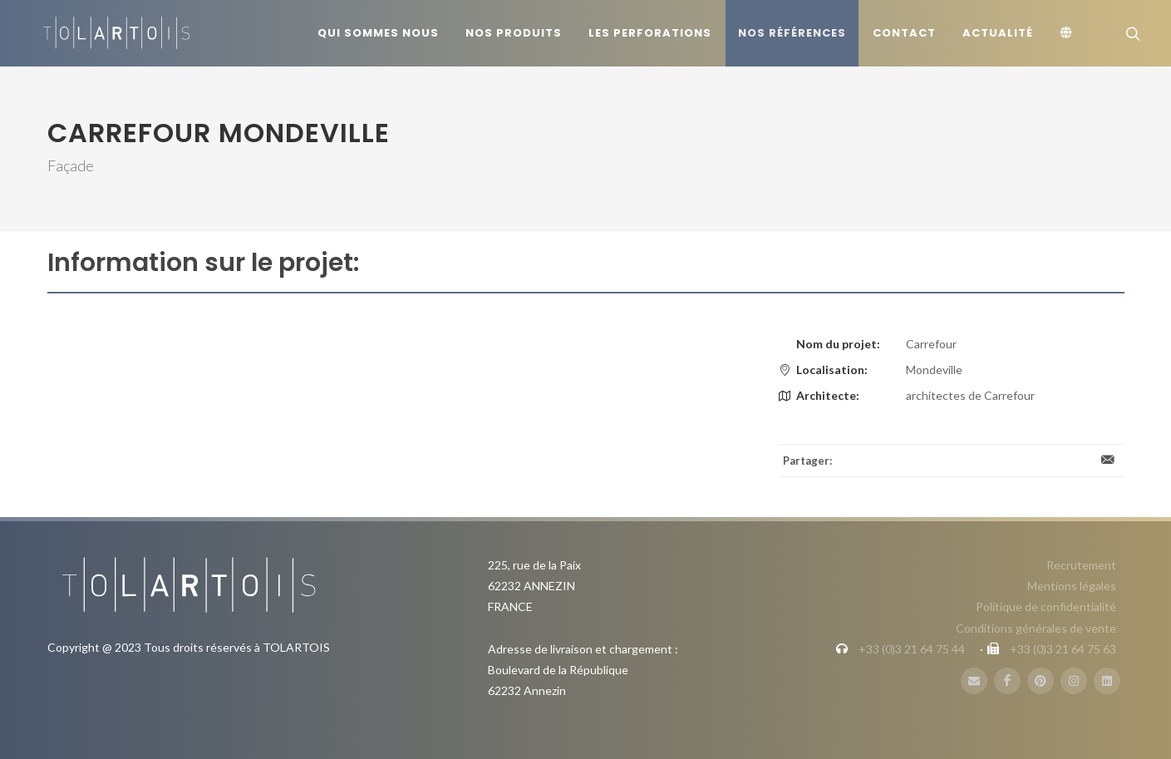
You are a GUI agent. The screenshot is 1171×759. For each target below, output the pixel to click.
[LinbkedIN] (1107, 681)
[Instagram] (1073, 681)
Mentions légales (1071, 586)
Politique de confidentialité (1046, 606)
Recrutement (1081, 565)
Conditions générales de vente (1036, 628)
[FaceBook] (1007, 681)
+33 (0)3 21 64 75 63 (1063, 649)
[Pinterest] (1040, 681)
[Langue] (1068, 33)
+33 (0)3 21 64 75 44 (912, 649)
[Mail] (974, 681)
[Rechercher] (1131, 33)
